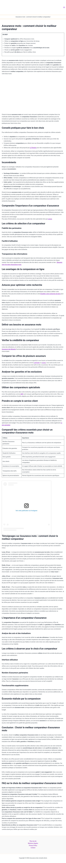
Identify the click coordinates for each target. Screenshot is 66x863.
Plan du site (33, 841)
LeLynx (50, 219)
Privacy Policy (33, 845)
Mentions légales (33, 843)
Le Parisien (33, 147)
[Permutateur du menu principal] (64, 7)
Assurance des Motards (9, 349)
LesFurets (37, 363)
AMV (21, 394)
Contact (33, 848)
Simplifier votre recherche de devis (50, 294)
